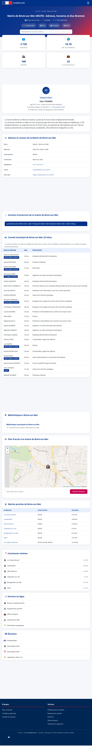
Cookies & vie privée (8, 717)
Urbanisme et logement (55, 725)
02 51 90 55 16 (38, 165)
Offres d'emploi (11, 614)
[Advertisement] (46, 76)
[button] (48, 467)
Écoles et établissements (14, 603)
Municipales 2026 (11, 646)
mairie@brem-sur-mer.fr (41, 170)
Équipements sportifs (13, 609)
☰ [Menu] (88, 2)
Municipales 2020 (59, 108)
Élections (51, 717)
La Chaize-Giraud (10, 515)
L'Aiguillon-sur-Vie (10, 529)
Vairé (5, 538)
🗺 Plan (66, 25)
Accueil (37, 11)
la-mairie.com (31, 733)
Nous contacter (7, 710)
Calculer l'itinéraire (78, 492)
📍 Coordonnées (28, 25)
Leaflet (66, 487)
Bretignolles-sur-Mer (11, 534)
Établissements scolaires (56, 710)
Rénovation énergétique (14, 625)
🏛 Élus (42, 25)
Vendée (43, 11)
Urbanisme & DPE (12, 620)
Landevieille (8, 520)
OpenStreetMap (75, 487)
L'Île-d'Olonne (9, 524)
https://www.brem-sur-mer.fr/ (43, 175)
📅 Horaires (54, 25)
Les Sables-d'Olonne (11, 543)
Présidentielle (10, 641)
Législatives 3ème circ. (13, 657)
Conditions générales (9, 714)
